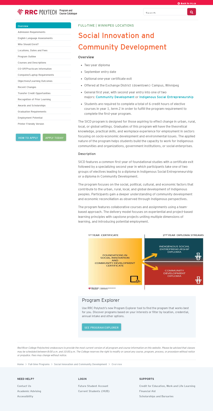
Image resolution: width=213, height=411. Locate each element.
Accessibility (25, 396)
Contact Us (24, 385)
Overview (23, 25)
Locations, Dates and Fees (32, 50)
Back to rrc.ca (186, 3)
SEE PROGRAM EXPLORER (101, 327)
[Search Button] (191, 11)
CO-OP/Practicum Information (35, 68)
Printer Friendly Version (31, 123)
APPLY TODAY (54, 137)
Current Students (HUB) (94, 390)
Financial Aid (147, 390)
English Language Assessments (35, 37)
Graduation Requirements (32, 111)
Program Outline (27, 56)
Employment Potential (30, 117)
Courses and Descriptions (32, 62)
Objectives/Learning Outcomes (35, 80)
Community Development (115, 96)
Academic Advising (29, 390)
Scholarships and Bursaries (156, 396)
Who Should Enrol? (28, 44)
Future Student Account (93, 385)
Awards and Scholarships (31, 105)
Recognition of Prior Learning (34, 99)
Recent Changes (27, 86)
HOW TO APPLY (28, 137)
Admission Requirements (31, 31)
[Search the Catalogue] (165, 11)
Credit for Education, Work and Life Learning (167, 385)
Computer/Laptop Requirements (36, 74)
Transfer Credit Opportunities (34, 93)
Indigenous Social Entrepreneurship (166, 96)
